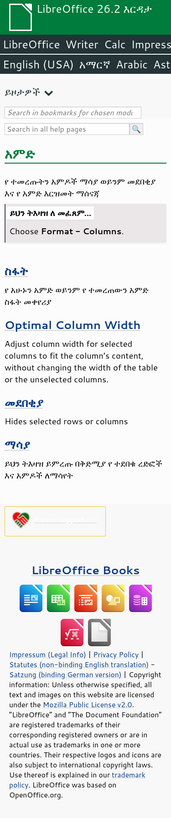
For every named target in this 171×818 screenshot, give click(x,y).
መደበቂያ (24, 403)
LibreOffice (31, 44)
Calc (115, 44)
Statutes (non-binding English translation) (79, 664)
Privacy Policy (116, 654)
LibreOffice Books (85, 570)
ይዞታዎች (22, 92)
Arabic (132, 64)
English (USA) (38, 64)
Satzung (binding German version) (65, 674)
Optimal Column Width (72, 325)
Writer (81, 44)
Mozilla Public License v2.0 (87, 705)
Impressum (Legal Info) (47, 654)
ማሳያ (17, 445)
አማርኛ (94, 64)
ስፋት (16, 271)
